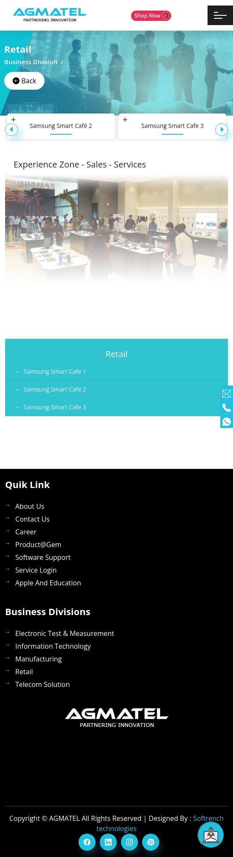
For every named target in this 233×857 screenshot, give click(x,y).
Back (24, 80)
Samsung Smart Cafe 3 (172, 126)
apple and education (48, 582)
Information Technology (53, 646)
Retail (24, 671)
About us (30, 506)
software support (42, 557)
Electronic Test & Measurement (64, 633)
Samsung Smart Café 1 (55, 371)
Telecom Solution (42, 684)
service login (36, 570)
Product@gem (38, 544)
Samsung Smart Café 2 (61, 126)
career (25, 531)
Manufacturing (38, 659)
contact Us (32, 519)
